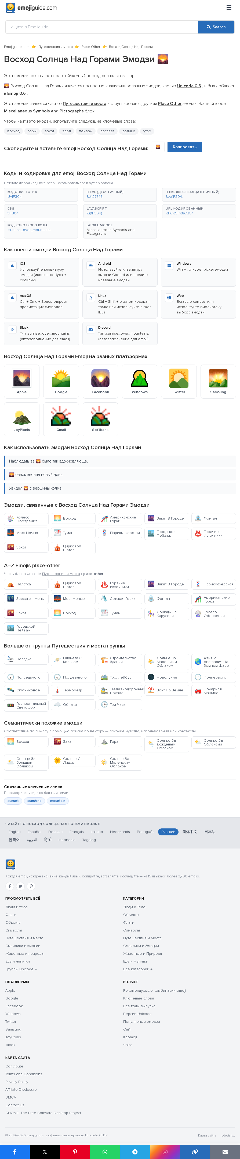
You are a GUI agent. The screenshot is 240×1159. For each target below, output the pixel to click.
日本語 (210, 832)
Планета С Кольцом (68, 660)
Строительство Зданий (118, 660)
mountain (57, 801)
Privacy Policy (16, 1082)
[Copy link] (195, 1152)
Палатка (19, 584)
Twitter (10, 1021)
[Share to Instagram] (165, 1152)
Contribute (14, 1066)
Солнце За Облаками (208, 742)
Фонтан (205, 518)
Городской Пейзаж (161, 533)
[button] (41, 195)
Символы (13, 930)
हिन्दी (48, 840)
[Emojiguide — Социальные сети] (10, 864)
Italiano (97, 832)
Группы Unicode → (21, 969)
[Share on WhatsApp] (105, 1152)
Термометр (68, 690)
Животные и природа (24, 953)
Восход (65, 518)
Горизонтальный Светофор (26, 705)
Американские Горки (118, 519)
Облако (65, 704)
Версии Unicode (137, 1014)
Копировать (185, 147)
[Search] (216, 27)
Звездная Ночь (25, 598)
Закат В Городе (165, 518)
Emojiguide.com (17, 47)
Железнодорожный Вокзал (121, 691)
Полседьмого (24, 677)
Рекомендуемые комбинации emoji (154, 990)
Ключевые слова (138, 998)
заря (66, 131)
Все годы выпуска (139, 1006)
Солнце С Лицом (67, 760)
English (15, 832)
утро (147, 131)
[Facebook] (9, 886)
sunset (13, 801)
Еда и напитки (17, 961)
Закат (16, 547)
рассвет (107, 131)
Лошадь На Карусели (162, 614)
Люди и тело (16, 907)
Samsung (13, 1029)
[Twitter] (20, 886)
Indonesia (67, 840)
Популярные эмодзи (141, 1021)
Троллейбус (116, 677)
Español (34, 832)
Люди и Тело (134, 907)
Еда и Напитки (135, 961)
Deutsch (55, 832)
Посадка (19, 659)
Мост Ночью (22, 532)
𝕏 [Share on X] (44, 1152)
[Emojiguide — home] (31, 8)
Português (145, 832)
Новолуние (162, 677)
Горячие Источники (208, 533)
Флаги (10, 914)
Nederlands (120, 832)
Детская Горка (118, 598)
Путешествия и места (55, 47)
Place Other (91, 47)
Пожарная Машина (208, 691)
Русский (168, 832)
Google (11, 998)
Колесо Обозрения (22, 519)
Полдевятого (70, 677)
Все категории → (137, 969)
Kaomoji (130, 1037)
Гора (109, 741)
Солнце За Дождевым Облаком (161, 744)
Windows (13, 1014)
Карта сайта (207, 1136)
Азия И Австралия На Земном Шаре (211, 662)
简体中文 (189, 832)
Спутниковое (23, 690)
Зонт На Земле (165, 690)
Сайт (127, 1029)
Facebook (14, 1006)
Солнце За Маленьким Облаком (162, 662)
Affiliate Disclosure (21, 1089)
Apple (10, 990)
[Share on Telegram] (135, 1152)
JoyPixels (13, 1037)
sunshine (34, 801)
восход (13, 131)
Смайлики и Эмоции (141, 946)
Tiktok (10, 1045)
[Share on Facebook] (15, 1152)
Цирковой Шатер (67, 548)
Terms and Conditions (23, 1074)
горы (32, 131)
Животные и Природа (142, 953)
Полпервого (210, 677)
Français (77, 832)
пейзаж (85, 131)
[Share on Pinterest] (75, 1152)
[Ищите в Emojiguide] (102, 27)
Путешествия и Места (142, 938)
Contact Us (14, 1105)
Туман (63, 532)
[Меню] (229, 8)
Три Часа (113, 704)
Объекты (13, 922)
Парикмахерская (120, 532)
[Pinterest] (31, 886)
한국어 (14, 840)
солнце (128, 131)
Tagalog (89, 840)
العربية (32, 840)
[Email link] (225, 1152)
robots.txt (228, 1136)
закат (49, 131)
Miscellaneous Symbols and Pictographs (110, 232)
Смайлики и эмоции (22, 946)
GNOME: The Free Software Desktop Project (43, 1113)
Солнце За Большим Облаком (21, 762)
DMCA (10, 1097)
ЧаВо (128, 1045)
